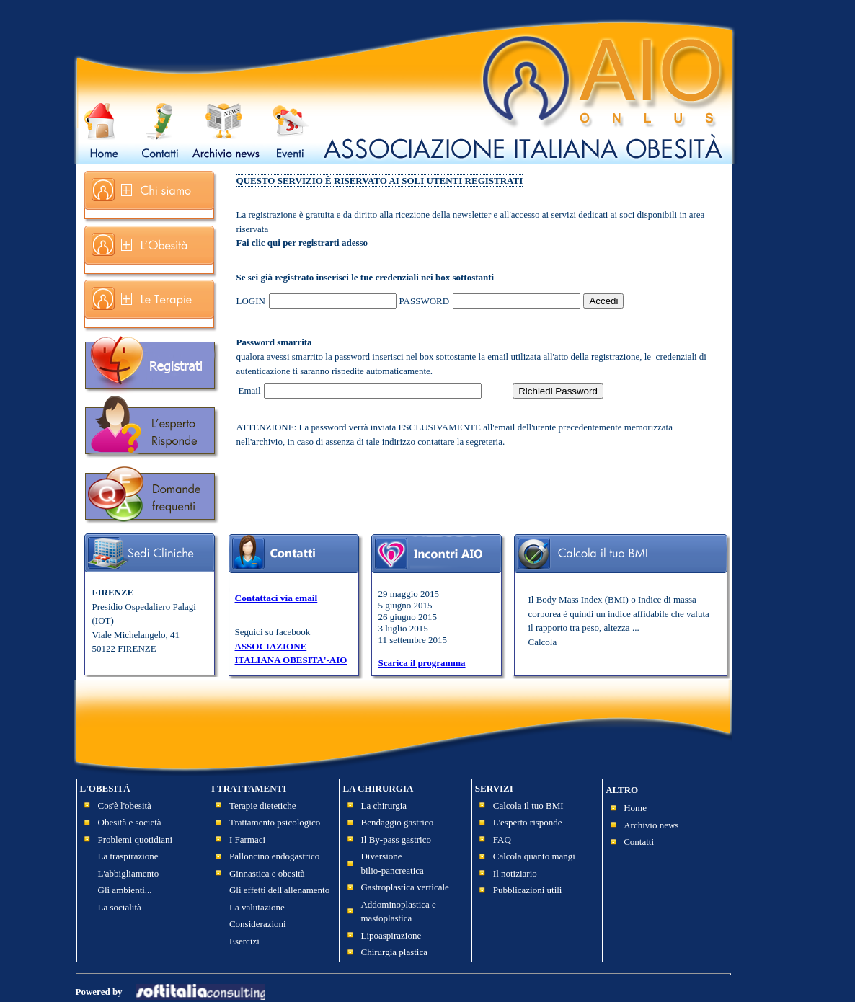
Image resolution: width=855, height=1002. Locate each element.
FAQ (502, 839)
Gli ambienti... (125, 889)
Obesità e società (129, 822)
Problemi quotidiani (135, 839)
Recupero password (668, 308)
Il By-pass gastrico (395, 839)
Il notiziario (515, 873)
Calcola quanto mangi (534, 856)
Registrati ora (653, 293)
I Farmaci (247, 839)
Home (635, 807)
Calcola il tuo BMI (528, 805)
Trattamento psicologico (274, 822)
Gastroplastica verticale (404, 887)
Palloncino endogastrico (274, 856)
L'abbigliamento (128, 873)
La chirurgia (383, 805)
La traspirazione (128, 856)
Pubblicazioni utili (527, 889)
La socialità (119, 907)
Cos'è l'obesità (124, 805)
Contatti (639, 841)
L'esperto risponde (527, 822)
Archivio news (651, 825)
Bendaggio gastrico (396, 822)
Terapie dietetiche (262, 805)
